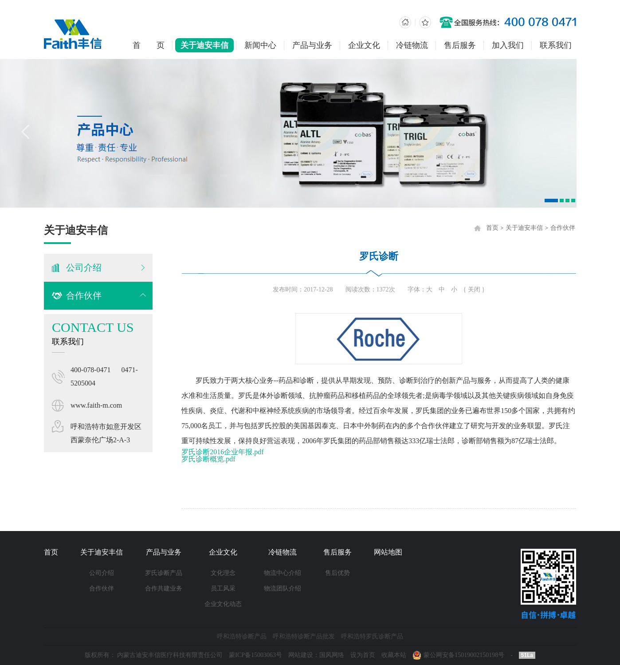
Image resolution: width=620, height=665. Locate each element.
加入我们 (508, 45)
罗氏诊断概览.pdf (211, 459)
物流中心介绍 (282, 573)
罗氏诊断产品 (163, 573)
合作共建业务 (163, 588)
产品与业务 (312, 45)
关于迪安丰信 (204, 45)
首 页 (149, 45)
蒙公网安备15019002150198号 (464, 655)
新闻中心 (260, 45)
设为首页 (362, 655)
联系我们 (556, 45)
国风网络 (331, 655)
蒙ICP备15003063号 (255, 655)
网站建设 (300, 655)
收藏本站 (393, 655)
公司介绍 (101, 573)
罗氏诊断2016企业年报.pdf (225, 452)
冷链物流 (412, 45)
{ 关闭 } (476, 289)
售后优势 (337, 573)
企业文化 (364, 45)
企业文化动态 (223, 604)
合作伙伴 (83, 295)
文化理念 (223, 573)
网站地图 (388, 552)
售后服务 (460, 45)
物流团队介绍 (282, 588)
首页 (495, 227)
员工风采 (223, 588)
